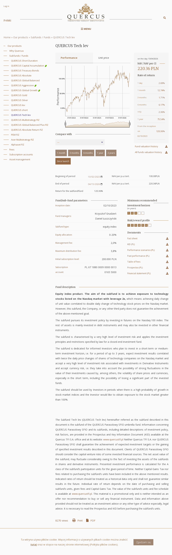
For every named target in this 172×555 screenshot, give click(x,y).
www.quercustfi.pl (113, 439)
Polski (7, 20)
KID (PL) (131, 245)
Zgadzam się (143, 544)
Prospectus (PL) (135, 268)
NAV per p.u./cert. (120, 176)
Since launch (63, 161)
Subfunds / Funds (40, 37)
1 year (100, 152)
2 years (111, 152)
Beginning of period (65, 176)
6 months (88, 152)
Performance (69, 57)
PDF (92, 520)
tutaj (33, 546)
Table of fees (133, 262)
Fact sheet (132, 239)
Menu (86, 29)
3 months (74, 152)
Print (80, 520)
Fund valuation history (146, 146)
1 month (61, 152)
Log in (6, 6)
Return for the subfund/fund (69, 191)
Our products (20, 37)
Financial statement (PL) (139, 274)
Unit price (103, 57)
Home (7, 37)
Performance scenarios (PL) (141, 251)
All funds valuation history (148, 152)
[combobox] (80, 142)
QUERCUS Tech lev (64, 37)
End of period (62, 183)
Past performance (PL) (138, 256)
